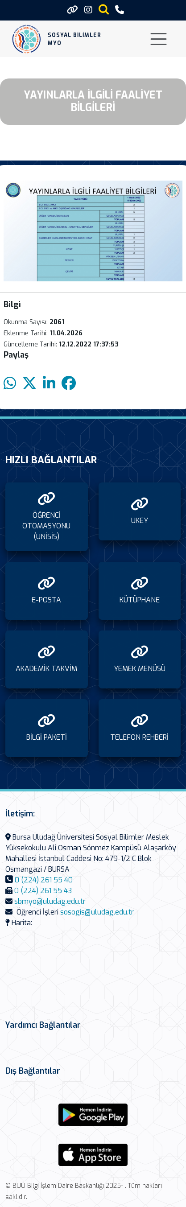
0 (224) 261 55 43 (43, 890)
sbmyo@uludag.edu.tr (50, 901)
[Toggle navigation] (158, 39)
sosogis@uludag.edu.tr (97, 912)
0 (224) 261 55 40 (44, 880)
